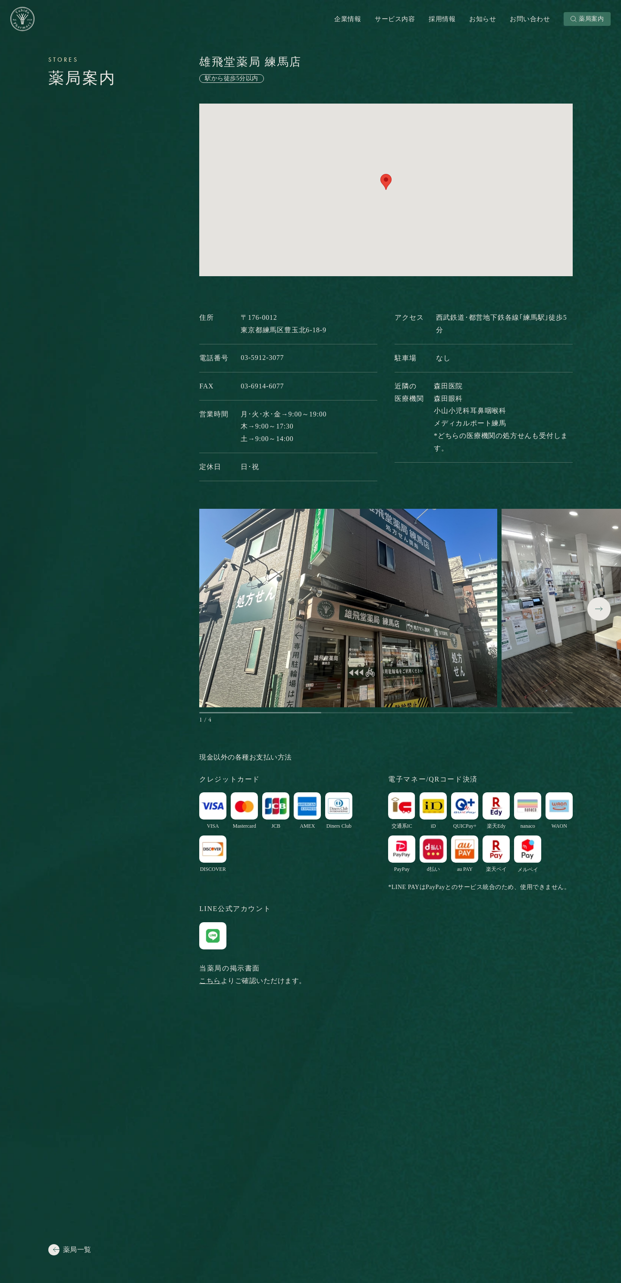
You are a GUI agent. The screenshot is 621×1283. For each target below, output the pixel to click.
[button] (599, 609)
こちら (210, 980)
